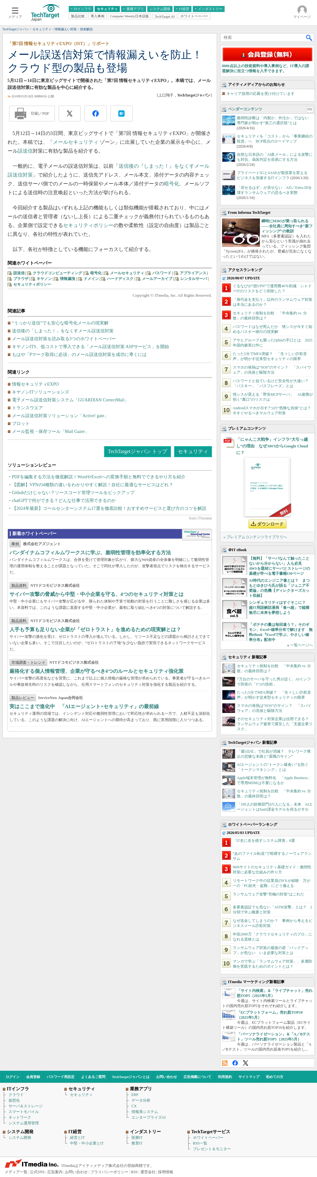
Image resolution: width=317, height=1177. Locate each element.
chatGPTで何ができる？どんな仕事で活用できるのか (64, 500)
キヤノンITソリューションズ (40, 392)
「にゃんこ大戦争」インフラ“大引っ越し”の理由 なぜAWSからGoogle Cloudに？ (272, 446)
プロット (21, 423)
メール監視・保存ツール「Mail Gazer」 (50, 431)
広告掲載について (197, 1077)
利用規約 (225, 1077)
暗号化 (171, 183)
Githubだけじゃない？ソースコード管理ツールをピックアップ (73, 492)
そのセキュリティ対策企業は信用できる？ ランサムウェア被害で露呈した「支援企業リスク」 (275, 724)
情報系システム (145, 1112)
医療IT (137, 1137)
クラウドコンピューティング (57, 273)
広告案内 (54, 1172)
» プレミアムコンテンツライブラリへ (255, 537)
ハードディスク (120, 279)
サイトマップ (248, 1077)
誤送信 (25, 151)
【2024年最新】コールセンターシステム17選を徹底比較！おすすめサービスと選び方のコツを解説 (109, 508)
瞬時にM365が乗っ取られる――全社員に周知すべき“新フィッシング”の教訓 (287, 226)
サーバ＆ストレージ (26, 1106)
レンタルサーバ (193, 279)
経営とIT (77, 1137)
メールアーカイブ (157, 279)
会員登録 (33, 1077)
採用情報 (165, 1172)
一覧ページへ (301, 645)
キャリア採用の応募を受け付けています (260, 93)
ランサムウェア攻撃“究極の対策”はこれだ (268, 894)
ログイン (13, 1077)
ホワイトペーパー (208, 1137)
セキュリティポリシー (88, 225)
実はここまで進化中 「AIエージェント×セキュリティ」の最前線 (84, 706)
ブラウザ (20, 279)
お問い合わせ (166, 1077)
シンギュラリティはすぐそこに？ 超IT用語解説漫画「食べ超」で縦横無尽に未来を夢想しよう (279, 607)
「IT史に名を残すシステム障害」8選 (264, 840)
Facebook (235, 1063)
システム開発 (20, 1137)
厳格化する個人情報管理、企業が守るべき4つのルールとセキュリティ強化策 (96, 671)
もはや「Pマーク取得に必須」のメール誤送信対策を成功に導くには (79, 354)
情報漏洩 (67, 279)
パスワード (161, 273)
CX (134, 1106)
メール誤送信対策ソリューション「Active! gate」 (60, 415)
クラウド (16, 1095)
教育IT (137, 1143)
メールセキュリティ (75, 142)
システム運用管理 (24, 1123)
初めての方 (274, 1077)
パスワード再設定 (60, 1077)
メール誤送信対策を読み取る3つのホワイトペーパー (64, 338)
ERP (135, 1095)
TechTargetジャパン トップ (137, 451)
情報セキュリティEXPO (35, 384)
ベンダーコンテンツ (245, 109)
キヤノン (44, 279)
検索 (309, 37)
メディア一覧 (16, 1172)
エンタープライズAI (149, 1117)
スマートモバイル (24, 1112)
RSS (224, 1063)
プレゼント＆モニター (212, 1149)
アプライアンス (193, 273)
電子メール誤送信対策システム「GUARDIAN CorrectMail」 (70, 400)
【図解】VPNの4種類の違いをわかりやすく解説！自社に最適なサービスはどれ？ (92, 484)
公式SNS (37, 1172)
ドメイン (91, 279)
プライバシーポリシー (109, 1172)
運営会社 (148, 1172)
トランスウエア (27, 407)
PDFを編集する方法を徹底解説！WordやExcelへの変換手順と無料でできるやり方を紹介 (98, 477)
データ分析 (141, 1100)
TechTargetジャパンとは (131, 1077)
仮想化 (14, 1100)
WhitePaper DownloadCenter (197, 534)
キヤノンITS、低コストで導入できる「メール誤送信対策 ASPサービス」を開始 (90, 346)
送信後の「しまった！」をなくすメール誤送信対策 (63, 331)
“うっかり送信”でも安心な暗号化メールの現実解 (60, 323)
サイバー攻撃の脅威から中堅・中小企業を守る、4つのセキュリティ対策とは (96, 594)
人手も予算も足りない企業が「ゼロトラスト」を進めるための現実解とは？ (95, 629)
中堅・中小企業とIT (87, 1143)
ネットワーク (20, 1117)
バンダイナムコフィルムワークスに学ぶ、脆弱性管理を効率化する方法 (90, 552)
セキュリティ (193, 451)
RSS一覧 (200, 1143)
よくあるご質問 (93, 1077)
